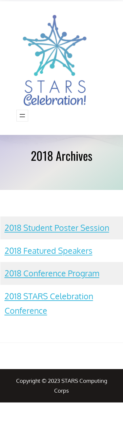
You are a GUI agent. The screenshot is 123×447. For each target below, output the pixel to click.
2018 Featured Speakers (48, 250)
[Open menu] (22, 115)
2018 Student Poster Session (57, 227)
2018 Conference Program (52, 273)
